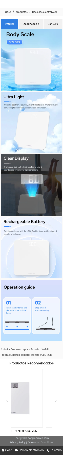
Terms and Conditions (40, 442)
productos (21, 12)
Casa (8, 12)
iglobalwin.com (40, 438)
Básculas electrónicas (45, 12)
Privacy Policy (17, 442)
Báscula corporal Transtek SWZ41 (30, 349)
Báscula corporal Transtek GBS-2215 (31, 355)
